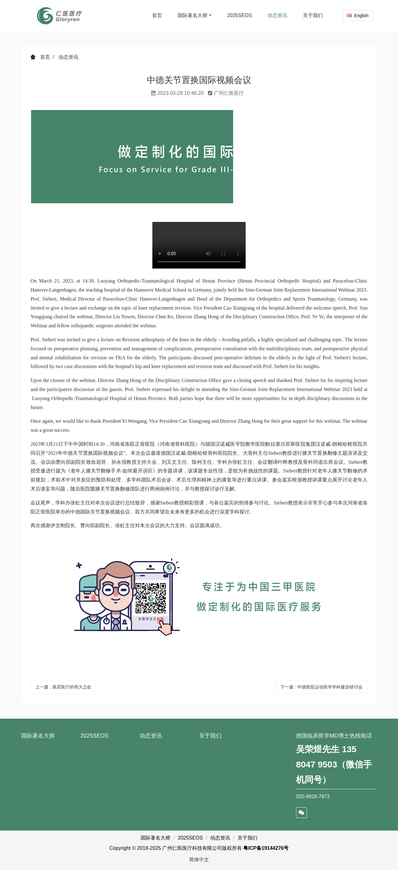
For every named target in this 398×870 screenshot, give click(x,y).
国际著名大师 (38, 736)
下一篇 (321, 686)
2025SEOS (95, 736)
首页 (157, 15)
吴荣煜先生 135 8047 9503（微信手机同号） (334, 764)
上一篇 (63, 686)
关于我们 (210, 736)
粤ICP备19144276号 (266, 848)
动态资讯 (68, 57)
